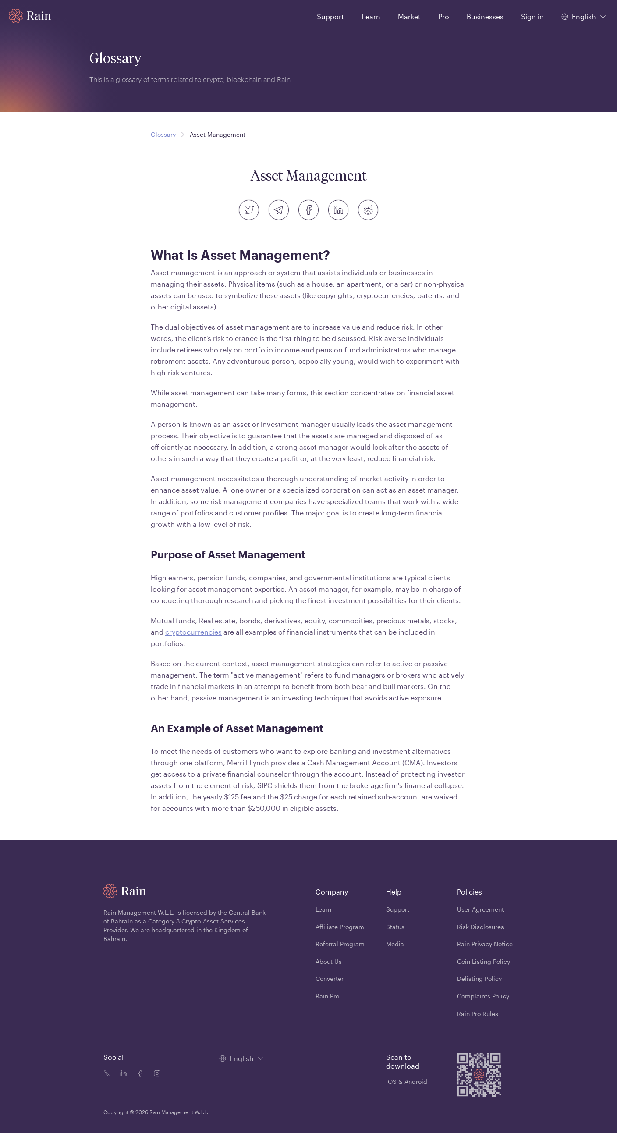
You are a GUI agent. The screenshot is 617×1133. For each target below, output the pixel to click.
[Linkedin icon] (122, 1074)
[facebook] (308, 209)
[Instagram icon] (155, 1074)
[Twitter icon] (106, 1074)
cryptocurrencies (193, 632)
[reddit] (368, 209)
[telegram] (278, 209)
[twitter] (248, 209)
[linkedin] (338, 209)
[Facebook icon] (138, 1074)
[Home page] (30, 16)
